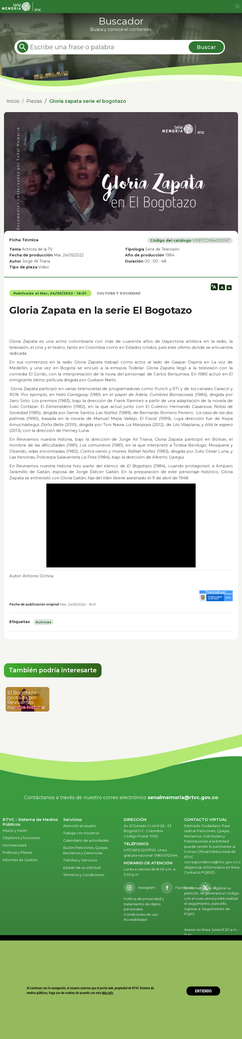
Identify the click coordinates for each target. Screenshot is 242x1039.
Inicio (13, 101)
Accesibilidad (136, 919)
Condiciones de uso (141, 914)
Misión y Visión (15, 830)
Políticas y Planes (17, 852)
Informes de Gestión (20, 860)
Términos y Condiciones (83, 875)
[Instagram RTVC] (139, 888)
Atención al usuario (80, 826)
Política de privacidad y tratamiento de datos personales (144, 904)
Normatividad (14, 845)
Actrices (43, 622)
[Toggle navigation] (237, 6)
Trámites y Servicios (80, 860)
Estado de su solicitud (81, 867)
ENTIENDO (203, 991)
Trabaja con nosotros (81, 833)
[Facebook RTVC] (177, 888)
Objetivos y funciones (21, 838)
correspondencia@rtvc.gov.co (210, 862)
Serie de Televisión (162, 249)
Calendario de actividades (86, 840)
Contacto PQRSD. (200, 872)
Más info (107, 993)
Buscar (206, 47)
